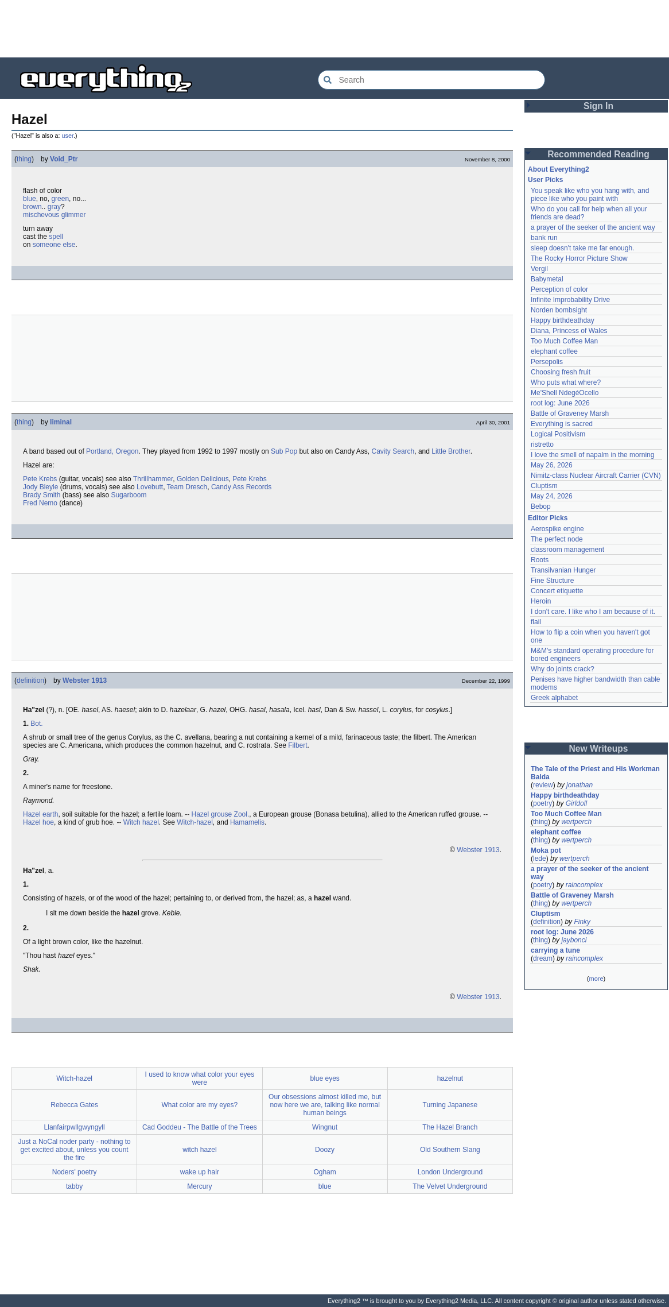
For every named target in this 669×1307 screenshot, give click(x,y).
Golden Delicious (203, 479)
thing (24, 159)
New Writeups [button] (598, 748)
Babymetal (547, 279)
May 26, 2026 (552, 465)
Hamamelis (247, 822)
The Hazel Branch (449, 1127)
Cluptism (544, 486)
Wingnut (324, 1127)
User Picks (545, 180)
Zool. (242, 814)
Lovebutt (150, 487)
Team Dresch (187, 487)
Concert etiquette (557, 591)
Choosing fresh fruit (560, 372)
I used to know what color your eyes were (199, 1078)
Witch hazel (141, 822)
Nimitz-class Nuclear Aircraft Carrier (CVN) (596, 475)
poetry (542, 803)
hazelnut (450, 1078)
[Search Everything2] (431, 80)
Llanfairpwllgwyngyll (74, 1127)
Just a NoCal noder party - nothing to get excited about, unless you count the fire (74, 1150)
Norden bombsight (559, 310)
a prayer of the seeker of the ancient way (593, 227)
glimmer (73, 215)
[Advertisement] (334, 29)
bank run (544, 238)
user (67, 135)
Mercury (199, 1186)
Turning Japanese (450, 1105)
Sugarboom (128, 495)
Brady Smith (41, 495)
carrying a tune (555, 950)
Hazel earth (40, 814)
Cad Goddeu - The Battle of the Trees (199, 1127)
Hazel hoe (38, 822)
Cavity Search (393, 451)
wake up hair (199, 1172)
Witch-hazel (195, 822)
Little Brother (450, 451)
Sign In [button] (598, 106)
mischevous (41, 215)
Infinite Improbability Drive (570, 300)
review (543, 785)
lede (539, 858)
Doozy (324, 1150)
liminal (61, 422)
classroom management (567, 550)
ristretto (542, 444)
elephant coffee (554, 351)
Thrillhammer (153, 479)
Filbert (297, 745)
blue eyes (324, 1078)
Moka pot (546, 850)
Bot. (36, 724)
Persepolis (547, 362)
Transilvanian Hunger (563, 570)
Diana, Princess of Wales (569, 331)
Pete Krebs (40, 479)
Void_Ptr (63, 159)
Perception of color (559, 289)
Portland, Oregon (112, 451)
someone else (54, 245)
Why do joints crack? (562, 669)
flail (536, 622)
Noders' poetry (74, 1172)
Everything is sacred (562, 424)
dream (543, 958)
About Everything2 (558, 169)
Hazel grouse (211, 814)
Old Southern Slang (450, 1150)
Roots (540, 560)
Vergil (539, 269)
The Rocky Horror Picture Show (579, 258)
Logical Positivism (558, 434)
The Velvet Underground (450, 1186)
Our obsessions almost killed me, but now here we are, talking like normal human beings (325, 1105)
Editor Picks (547, 518)
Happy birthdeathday (562, 320)
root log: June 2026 (560, 403)
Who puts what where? (566, 382)
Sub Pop (284, 451)
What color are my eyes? (200, 1105)
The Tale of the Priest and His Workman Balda (596, 773)
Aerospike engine (557, 529)
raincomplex (584, 885)
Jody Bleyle (40, 487)
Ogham (324, 1172)
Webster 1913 (85, 680)
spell (56, 237)
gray (54, 207)
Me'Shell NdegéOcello (564, 393)
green (60, 199)
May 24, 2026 (552, 496)
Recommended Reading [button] (598, 154)
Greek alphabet (554, 698)
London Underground (450, 1172)
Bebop (541, 506)
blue (29, 199)
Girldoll (576, 803)
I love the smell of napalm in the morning (592, 455)
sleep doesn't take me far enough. (582, 248)
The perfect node (557, 539)
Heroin (541, 601)
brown (32, 207)
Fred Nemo (40, 503)
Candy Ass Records (241, 487)
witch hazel (199, 1150)
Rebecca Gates (74, 1105)
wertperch (576, 822)
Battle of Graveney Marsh (570, 413)
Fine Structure (552, 581)
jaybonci (573, 940)
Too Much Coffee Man (564, 341)
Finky (582, 922)
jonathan (579, 785)
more (596, 978)
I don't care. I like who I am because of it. (593, 612)
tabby (74, 1186)
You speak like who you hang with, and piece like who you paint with (591, 195)
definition (30, 680)
